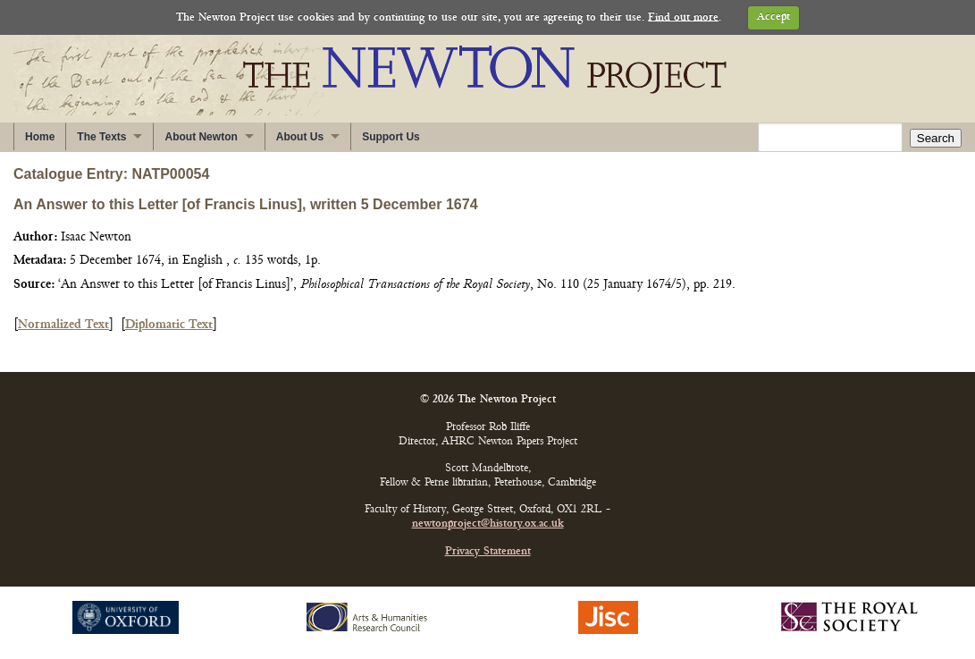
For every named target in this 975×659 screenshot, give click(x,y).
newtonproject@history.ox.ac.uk (488, 524)
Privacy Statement (488, 552)
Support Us (391, 137)
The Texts (101, 137)
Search (935, 138)
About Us (300, 137)
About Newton (200, 137)
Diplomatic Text (169, 325)
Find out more (683, 17)
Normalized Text (63, 325)
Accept (773, 17)
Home (40, 137)
